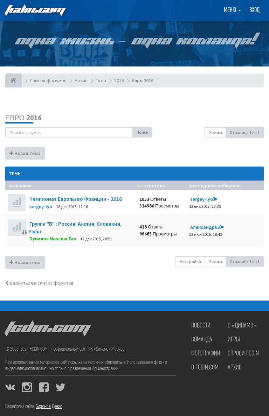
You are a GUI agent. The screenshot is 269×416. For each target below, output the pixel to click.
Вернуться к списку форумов (39, 283)
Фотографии (205, 353)
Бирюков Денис (49, 406)
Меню (232, 10)
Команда (201, 339)
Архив (235, 367)
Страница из (245, 132)
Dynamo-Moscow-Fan (52, 238)
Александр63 (205, 227)
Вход (254, 10)
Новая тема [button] (25, 153)
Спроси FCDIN (243, 353)
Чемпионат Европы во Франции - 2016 (75, 199)
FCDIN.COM (34, 10)
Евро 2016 (23, 118)
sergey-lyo (40, 206)
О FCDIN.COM (205, 367)
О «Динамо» (242, 325)
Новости (201, 325)
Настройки (190, 261)
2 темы (215, 132)
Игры (234, 339)
